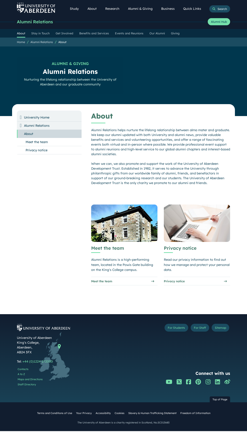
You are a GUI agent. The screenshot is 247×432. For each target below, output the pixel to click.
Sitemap (219, 329)
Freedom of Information (195, 414)
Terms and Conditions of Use (54, 414)
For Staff (196, 329)
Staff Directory (27, 385)
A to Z (21, 375)
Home (21, 42)
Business (170, 9)
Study (76, 9)
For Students (170, 329)
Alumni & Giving (142, 9)
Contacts (23, 370)
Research (114, 9)
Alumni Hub (219, 22)
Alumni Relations (36, 22)
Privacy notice (175, 281)
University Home (36, 118)
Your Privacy (84, 414)
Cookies (119, 414)
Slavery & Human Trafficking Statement (152, 414)
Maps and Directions (30, 380)
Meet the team (102, 281)
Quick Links (194, 9)
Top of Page (220, 400)
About (94, 9)
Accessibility (103, 414)
